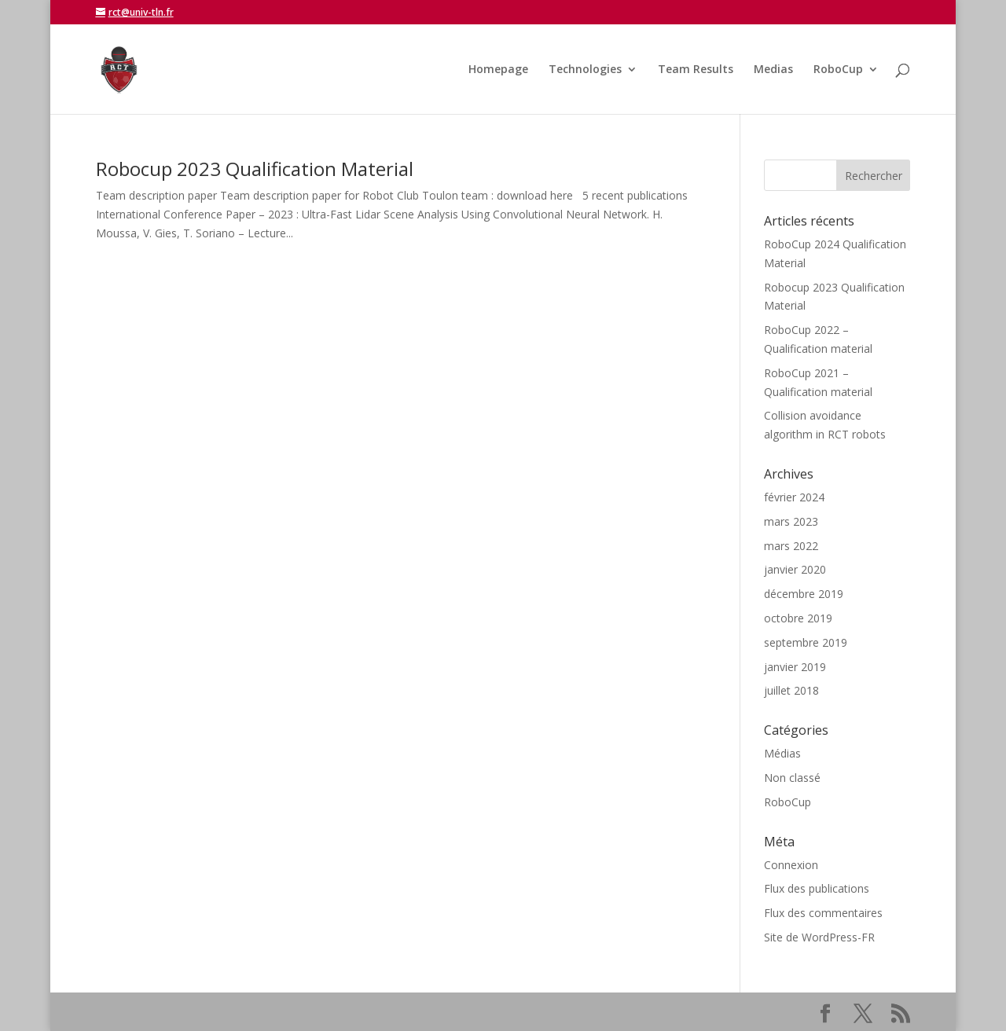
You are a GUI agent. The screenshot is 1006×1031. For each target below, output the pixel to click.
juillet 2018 (791, 690)
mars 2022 (791, 545)
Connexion (791, 864)
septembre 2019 (805, 642)
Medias (773, 70)
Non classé (792, 777)
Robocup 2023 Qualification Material (254, 169)
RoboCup (838, 70)
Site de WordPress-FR (819, 937)
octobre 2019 (798, 618)
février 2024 (794, 497)
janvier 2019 (795, 666)
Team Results (695, 70)
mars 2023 (791, 521)
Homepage (498, 70)
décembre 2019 (803, 593)
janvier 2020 (795, 569)
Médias (782, 753)
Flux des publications (816, 888)
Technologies (585, 70)
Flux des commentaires (823, 912)
